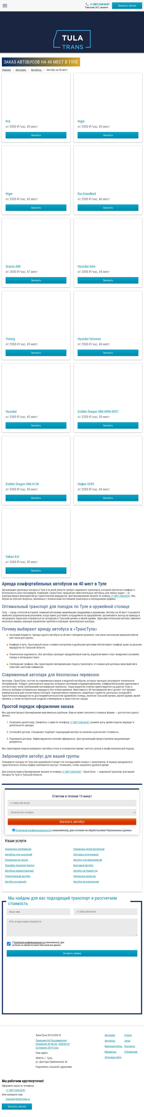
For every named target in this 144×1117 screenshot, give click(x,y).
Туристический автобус (17, 876)
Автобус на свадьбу (15, 881)
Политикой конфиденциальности (33, 830)
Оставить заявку (72, 953)
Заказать (36, 135)
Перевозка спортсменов (18, 849)
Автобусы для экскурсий (18, 854)
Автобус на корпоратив (86, 881)
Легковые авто (113, 1057)
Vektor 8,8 (12, 556)
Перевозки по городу (16, 859)
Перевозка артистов (84, 876)
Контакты (129, 1046)
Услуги (128, 1035)
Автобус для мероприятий (87, 859)
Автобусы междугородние (19, 870)
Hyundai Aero (86, 266)
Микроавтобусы (113, 1046)
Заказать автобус (72, 822)
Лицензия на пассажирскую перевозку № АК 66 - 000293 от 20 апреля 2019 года (53, 1044)
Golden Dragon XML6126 (22, 484)
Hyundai (11, 411)
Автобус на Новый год (85, 870)
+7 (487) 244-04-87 (99, 4)
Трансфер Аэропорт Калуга (19, 865)
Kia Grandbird (87, 193)
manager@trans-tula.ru (18, 1099)
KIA (8, 121)
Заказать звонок (127, 5)
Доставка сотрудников (85, 854)
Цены (127, 1040)
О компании (130, 1051)
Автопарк (110, 1035)
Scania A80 (13, 266)
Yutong (10, 339)
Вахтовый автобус (83, 865)
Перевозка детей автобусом (88, 849)
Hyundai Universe (89, 339)
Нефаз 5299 (86, 484)
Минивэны (110, 1051)
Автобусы (110, 1040)
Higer (81, 121)
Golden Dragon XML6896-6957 (98, 411)
